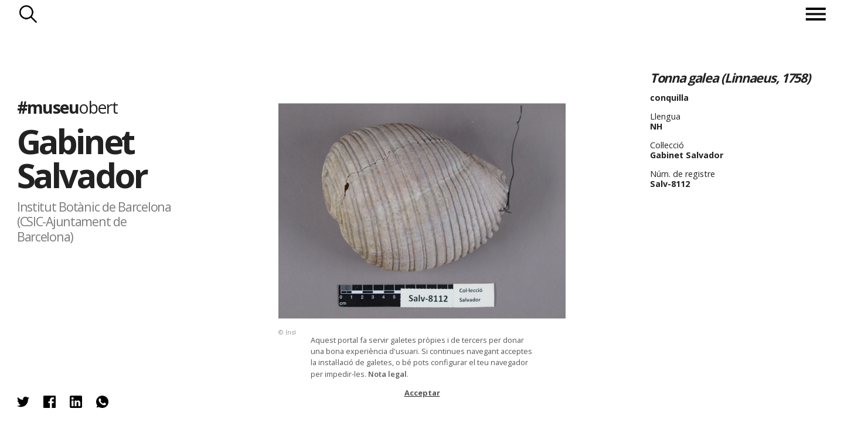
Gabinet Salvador (82, 158)
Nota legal (387, 374)
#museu (67, 107)
